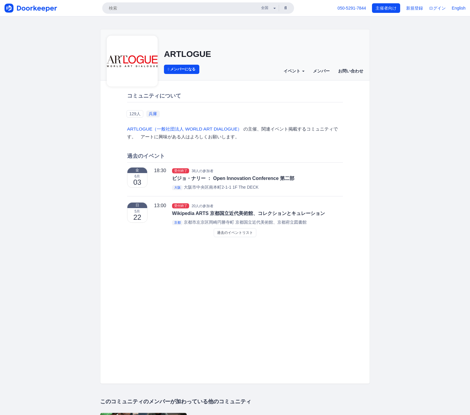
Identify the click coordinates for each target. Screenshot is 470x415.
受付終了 (180, 170)
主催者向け (386, 8)
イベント (294, 71)
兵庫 (153, 113)
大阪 (177, 187)
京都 (177, 222)
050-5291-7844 (352, 8)
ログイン (437, 8)
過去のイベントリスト (235, 233)
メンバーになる (181, 69)
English (459, 8)
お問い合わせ (350, 71)
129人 (134, 113)
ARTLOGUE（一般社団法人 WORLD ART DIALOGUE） (185, 128)
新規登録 (414, 8)
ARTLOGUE (187, 54)
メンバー (321, 71)
